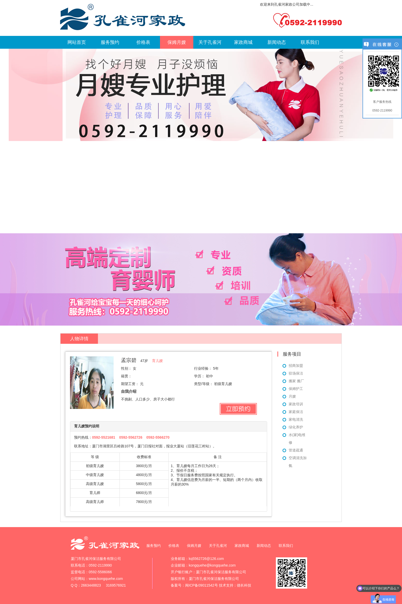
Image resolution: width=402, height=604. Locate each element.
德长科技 (244, 585)
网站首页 (76, 42)
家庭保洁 (296, 412)
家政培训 (296, 404)
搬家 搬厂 (296, 381)
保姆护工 (296, 389)
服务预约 (110, 42)
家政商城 (243, 42)
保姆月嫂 (176, 42)
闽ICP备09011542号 (201, 585)
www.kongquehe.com (106, 579)
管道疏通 (296, 450)
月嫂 (292, 396)
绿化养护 (296, 427)
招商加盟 (296, 366)
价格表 (143, 42)
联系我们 (310, 42)
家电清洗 (296, 419)
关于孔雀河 (210, 42)
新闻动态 (276, 42)
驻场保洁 (296, 373)
